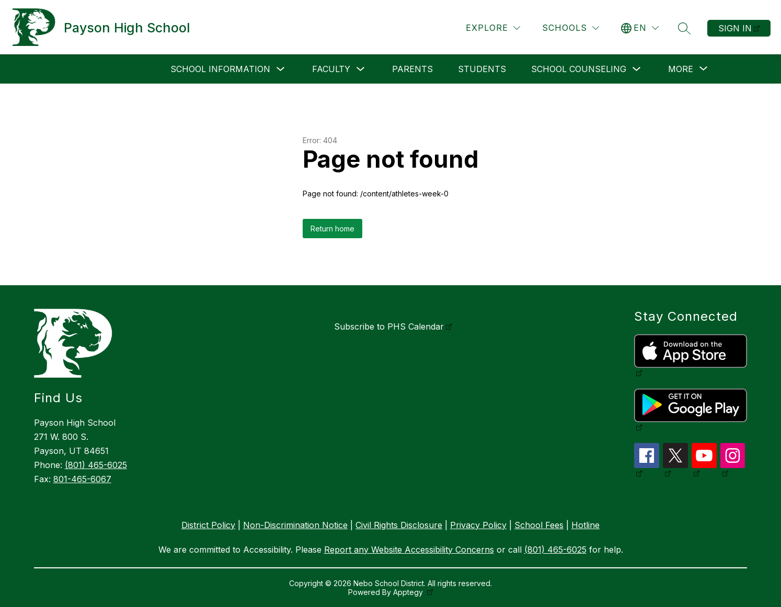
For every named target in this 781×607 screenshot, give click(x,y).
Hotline (585, 525)
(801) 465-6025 (96, 465)
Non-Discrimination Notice (295, 525)
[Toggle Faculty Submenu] (360, 69)
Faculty (331, 69)
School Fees (539, 525)
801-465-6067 (82, 479)
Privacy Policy (478, 525)
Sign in (735, 28)
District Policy (208, 525)
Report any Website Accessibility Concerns (409, 549)
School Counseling (578, 69)
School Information (220, 69)
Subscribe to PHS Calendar (389, 326)
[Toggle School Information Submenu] (280, 69)
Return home (332, 228)
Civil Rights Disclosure (398, 525)
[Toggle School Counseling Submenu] (636, 69)
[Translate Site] (639, 27)
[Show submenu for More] (680, 69)
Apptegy (409, 592)
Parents (412, 69)
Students (482, 69)
